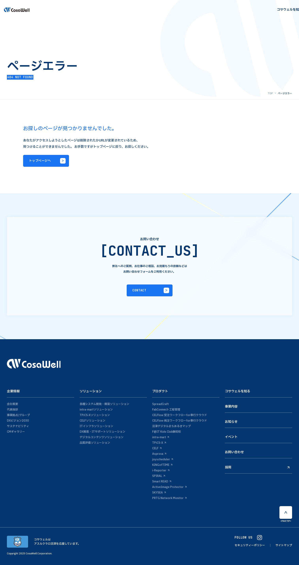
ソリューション (91, 391)
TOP (270, 93)
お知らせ (231, 421)
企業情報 (13, 391)
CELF (157, 448)
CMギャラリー (16, 432)
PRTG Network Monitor (169, 498)
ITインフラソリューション (96, 426)
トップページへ (47, 161)
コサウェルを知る (237, 391)
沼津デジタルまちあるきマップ (171, 426)
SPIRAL (158, 476)
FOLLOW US (248, 537)
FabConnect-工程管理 (166, 410)
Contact (282, 13)
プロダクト (160, 391)
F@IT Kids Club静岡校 (166, 432)
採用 (257, 467)
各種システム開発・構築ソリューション (104, 404)
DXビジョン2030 (18, 421)
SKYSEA (159, 493)
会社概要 (12, 404)
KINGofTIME (162, 465)
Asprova (159, 454)
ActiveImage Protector (169, 487)
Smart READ (161, 481)
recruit (255, 13)
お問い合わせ (234, 452)
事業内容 (231, 406)
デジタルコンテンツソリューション (102, 437)
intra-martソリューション (96, 410)
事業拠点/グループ (18, 415)
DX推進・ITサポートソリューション (102, 432)
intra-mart (160, 437)
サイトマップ (283, 545)
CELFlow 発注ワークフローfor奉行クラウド (179, 421)
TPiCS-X (159, 443)
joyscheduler (162, 459)
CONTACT (150, 290)
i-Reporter (161, 470)
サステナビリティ (18, 426)
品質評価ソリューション (95, 443)
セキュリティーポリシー (250, 545)
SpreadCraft (160, 404)
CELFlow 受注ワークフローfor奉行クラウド (179, 415)
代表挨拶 (12, 410)
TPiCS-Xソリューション (95, 415)
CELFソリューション (92, 421)
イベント (231, 437)
